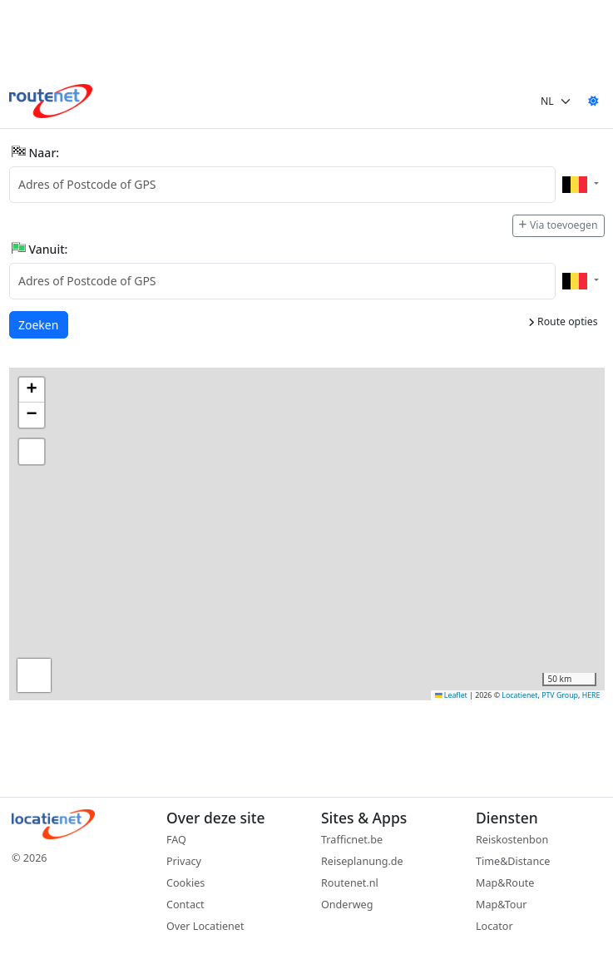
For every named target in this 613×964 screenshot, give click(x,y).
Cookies (185, 883)
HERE (591, 695)
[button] (31, 390)
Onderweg (347, 904)
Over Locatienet (205, 926)
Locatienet (519, 695)
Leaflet (451, 695)
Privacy (183, 861)
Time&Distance (513, 861)
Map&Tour (501, 904)
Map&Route (505, 883)
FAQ (176, 840)
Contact (185, 904)
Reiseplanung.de (362, 861)
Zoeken (39, 324)
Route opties (563, 321)
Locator (494, 926)
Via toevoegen (558, 225)
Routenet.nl (349, 883)
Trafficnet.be (352, 840)
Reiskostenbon (512, 840)
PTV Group (559, 695)
